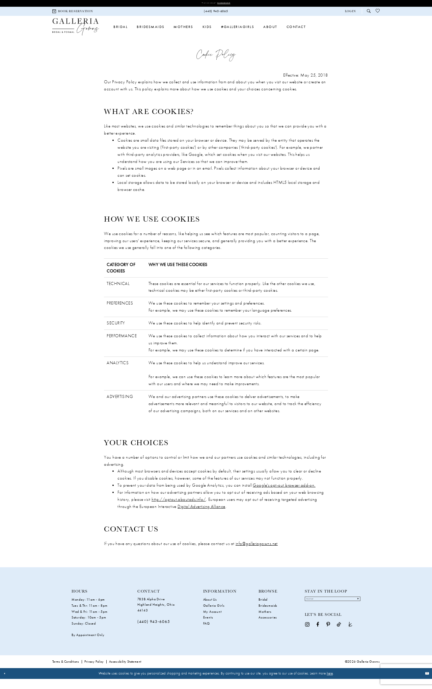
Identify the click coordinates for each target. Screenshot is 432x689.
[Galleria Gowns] (75, 32)
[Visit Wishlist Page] (377, 13)
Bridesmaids (268, 615)
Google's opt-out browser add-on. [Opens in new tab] (284, 495)
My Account (212, 622)
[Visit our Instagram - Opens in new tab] (307, 641)
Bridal (263, 609)
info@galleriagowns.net (257, 553)
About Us (210, 609)
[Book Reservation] (73, 13)
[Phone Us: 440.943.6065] (216, 13)
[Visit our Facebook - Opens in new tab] (318, 641)
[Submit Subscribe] (354, 612)
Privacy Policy (94, 671)
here (330, 683)
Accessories (268, 628)
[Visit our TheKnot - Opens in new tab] (350, 641)
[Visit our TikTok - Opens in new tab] (338, 641)
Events (208, 628)
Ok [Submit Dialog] (424, 683)
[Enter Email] (333, 612)
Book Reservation (235, 4)
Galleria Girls (214, 615)
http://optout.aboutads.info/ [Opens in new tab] (179, 509)
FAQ (206, 634)
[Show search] (368, 13)
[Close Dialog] (7, 683)
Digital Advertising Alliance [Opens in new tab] (201, 516)
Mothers (265, 622)
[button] (350, 13)
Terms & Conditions (65, 671)
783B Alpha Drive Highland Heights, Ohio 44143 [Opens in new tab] (156, 615)
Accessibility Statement (125, 671)
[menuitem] (73, 13)
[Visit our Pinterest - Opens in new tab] (328, 641)
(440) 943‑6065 (153, 632)
